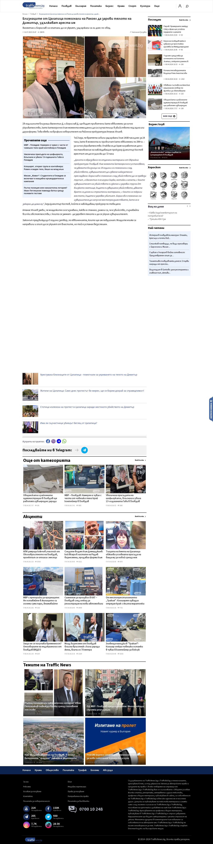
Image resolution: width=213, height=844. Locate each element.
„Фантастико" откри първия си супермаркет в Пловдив (165, 153)
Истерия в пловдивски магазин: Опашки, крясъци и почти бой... (168, 237)
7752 (120, 608)
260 (181, 64)
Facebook (48, 441)
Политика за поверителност (36, 801)
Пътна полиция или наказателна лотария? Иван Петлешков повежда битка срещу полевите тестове (53, 706)
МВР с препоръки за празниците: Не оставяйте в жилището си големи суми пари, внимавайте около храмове (41, 601)
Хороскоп (154, 167)
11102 (101, 714)
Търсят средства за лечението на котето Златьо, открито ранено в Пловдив (176, 60)
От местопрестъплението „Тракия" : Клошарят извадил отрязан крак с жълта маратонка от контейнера (125, 601)
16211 (79, 562)
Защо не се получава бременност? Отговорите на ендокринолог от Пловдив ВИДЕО (42, 647)
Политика (96, 6)
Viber (53, 441)
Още (157, 6)
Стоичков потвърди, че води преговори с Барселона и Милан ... (168, 245)
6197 (37, 654)
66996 (39, 762)
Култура (145, 6)
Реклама (27, 786)
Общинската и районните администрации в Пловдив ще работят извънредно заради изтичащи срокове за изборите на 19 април (41, 498)
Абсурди (108, 770)
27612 (39, 714)
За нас (26, 781)
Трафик (82, 770)
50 (181, 35)
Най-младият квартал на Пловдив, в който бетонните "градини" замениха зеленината (51, 756)
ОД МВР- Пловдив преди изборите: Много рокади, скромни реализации (115, 708)
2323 (37, 608)
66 (181, 49)
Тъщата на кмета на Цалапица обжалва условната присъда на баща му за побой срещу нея (123, 554)
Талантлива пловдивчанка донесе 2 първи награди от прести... (169, 263)
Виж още (169, 116)
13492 (101, 762)
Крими (121, 6)
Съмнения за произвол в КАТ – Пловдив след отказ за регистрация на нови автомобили (84, 600)
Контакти (28, 796)
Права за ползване (76, 791)
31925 (120, 654)
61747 (164, 158)
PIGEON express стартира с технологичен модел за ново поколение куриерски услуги (115, 756)
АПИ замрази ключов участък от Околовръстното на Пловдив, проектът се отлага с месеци (41, 554)
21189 (79, 654)
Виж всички (139, 460)
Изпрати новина (211, 409)
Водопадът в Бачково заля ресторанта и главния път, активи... (168, 271)
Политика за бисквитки (78, 801)
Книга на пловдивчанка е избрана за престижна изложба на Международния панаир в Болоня (176, 45)
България (81, 6)
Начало (53, 6)
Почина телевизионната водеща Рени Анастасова (175, 72)
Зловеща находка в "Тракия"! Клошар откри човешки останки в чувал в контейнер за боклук (124, 647)
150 (181, 94)
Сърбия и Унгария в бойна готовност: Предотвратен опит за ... (167, 254)
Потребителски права (78, 796)
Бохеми (95, 770)
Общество (52, 770)
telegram (59, 441)
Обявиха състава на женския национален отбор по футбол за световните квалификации (177, 89)
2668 (120, 505)
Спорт (132, 6)
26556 (38, 562)
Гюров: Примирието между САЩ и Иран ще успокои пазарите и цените (176, 29)
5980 (78, 505)
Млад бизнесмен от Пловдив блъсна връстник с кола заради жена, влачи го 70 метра (82, 647)
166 (37, 505)
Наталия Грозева (139, 32)
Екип (70, 781)
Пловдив (67, 6)
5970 (120, 562)
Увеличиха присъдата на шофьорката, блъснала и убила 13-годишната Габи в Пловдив (123, 498)
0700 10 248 (91, 809)
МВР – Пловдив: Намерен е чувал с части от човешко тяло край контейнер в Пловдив (83, 498)
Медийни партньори (77, 786)
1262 (181, 79)
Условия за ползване (32, 791)
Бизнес (110, 6)
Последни (154, 20)
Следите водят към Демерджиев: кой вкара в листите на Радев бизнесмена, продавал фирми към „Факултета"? (84, 555)
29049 (79, 608)
